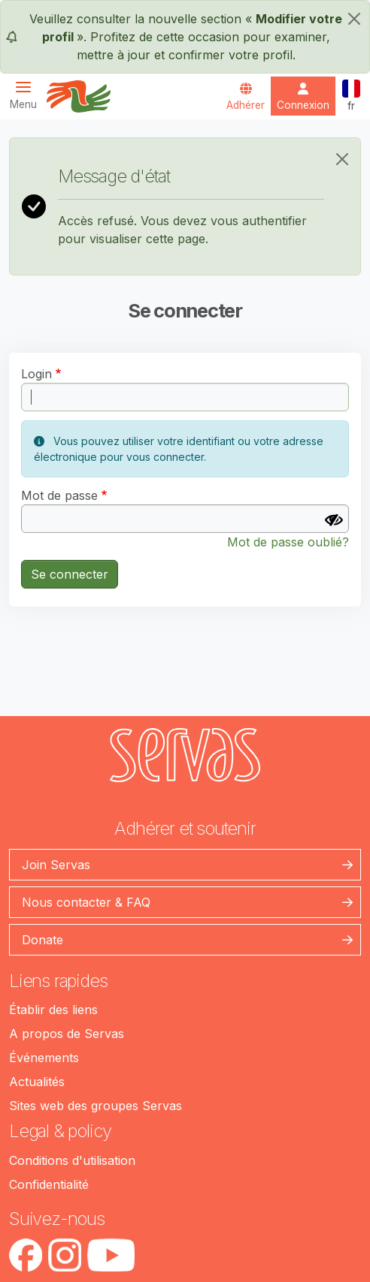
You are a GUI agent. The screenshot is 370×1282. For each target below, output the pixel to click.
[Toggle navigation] (28, 95)
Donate (42, 939)
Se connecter (69, 574)
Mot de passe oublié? (288, 541)
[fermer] (354, 19)
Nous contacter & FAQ (86, 902)
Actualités (37, 1081)
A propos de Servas (66, 1033)
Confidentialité (49, 1184)
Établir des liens (53, 1009)
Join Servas (56, 864)
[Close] (342, 159)
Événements (44, 1057)
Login (36, 373)
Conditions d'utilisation (72, 1160)
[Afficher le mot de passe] (334, 520)
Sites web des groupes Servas (95, 1105)
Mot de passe (59, 495)
